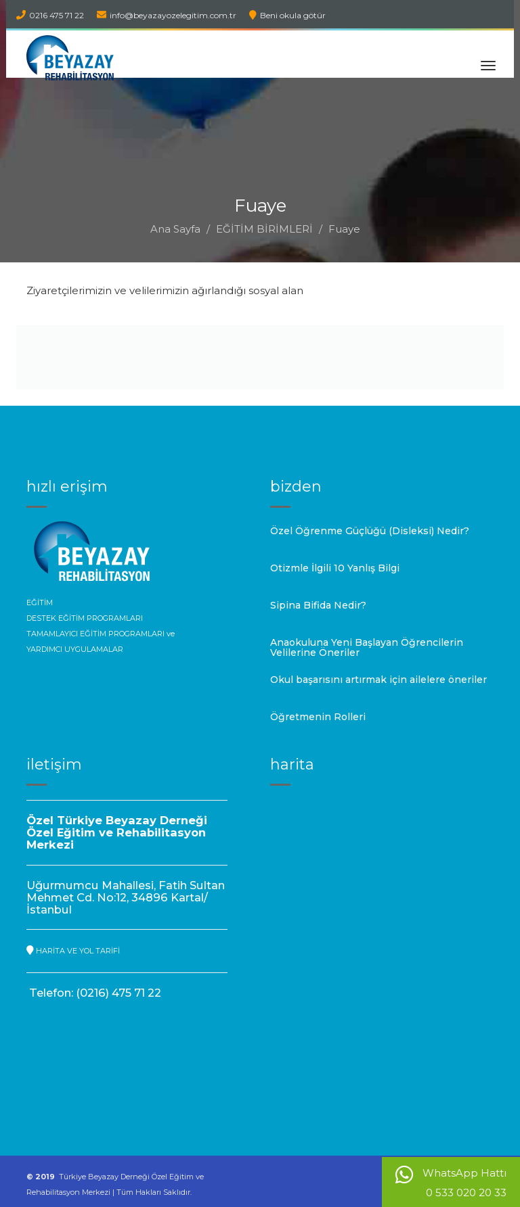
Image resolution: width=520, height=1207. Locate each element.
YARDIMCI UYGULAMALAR (74, 649)
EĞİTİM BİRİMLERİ (264, 228)
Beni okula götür (287, 15)
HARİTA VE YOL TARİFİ (73, 950)
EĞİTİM (39, 602)
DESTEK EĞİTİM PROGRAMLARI (84, 618)
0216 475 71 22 (50, 15)
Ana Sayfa (175, 228)
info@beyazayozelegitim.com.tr (166, 15)
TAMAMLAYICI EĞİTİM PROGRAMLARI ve (100, 633)
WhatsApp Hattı (450, 1182)
